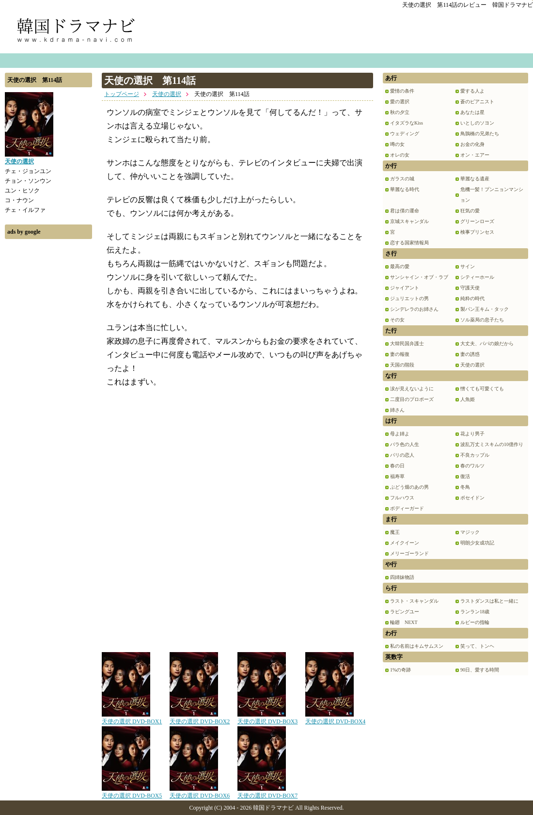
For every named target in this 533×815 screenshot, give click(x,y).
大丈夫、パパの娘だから (487, 343)
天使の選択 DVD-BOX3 (267, 718)
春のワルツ (472, 465)
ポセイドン (472, 497)
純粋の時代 (472, 298)
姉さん (397, 410)
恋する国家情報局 (409, 242)
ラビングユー (404, 611)
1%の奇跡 (400, 669)
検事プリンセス (477, 232)
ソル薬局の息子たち (482, 319)
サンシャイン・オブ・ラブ (419, 277)
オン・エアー (474, 155)
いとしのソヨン (477, 123)
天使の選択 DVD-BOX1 (132, 718)
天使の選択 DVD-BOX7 (267, 792)
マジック (470, 532)
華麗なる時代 (404, 189)
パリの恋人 (402, 455)
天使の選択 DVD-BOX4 (335, 718)
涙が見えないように (412, 388)
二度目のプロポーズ (412, 399)
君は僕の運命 (404, 210)
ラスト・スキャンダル (414, 601)
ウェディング (404, 133)
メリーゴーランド (409, 553)
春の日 (397, 465)
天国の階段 (402, 365)
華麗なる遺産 (474, 178)
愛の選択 (399, 101)
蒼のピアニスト (477, 101)
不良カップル (474, 455)
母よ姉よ (399, 433)
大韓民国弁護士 (407, 343)
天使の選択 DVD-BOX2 (200, 718)
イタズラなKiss (406, 123)
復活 (465, 476)
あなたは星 (472, 112)
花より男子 (472, 433)
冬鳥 (465, 487)
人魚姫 (467, 399)
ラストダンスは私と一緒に (489, 601)
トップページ (121, 94)
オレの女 (399, 155)
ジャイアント (404, 287)
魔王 (395, 532)
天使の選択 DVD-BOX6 (200, 792)
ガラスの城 (402, 178)
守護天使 (470, 287)
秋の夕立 (399, 112)
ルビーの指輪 (474, 622)
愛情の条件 (402, 91)
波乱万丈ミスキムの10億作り (491, 444)
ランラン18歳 (474, 611)
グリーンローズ (477, 221)
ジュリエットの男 (409, 298)
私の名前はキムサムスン (416, 646)
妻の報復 (399, 354)
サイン (467, 266)
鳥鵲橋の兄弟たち (479, 133)
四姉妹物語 (402, 577)
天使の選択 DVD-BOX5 (132, 792)
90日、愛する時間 (479, 669)
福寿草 (397, 476)
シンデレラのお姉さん (414, 309)
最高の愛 (399, 266)
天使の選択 (166, 94)
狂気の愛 (470, 210)
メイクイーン (404, 542)
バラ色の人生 (404, 444)
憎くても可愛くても (482, 388)
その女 (397, 319)
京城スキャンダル (409, 221)
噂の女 (397, 144)
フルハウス (402, 497)
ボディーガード (407, 508)
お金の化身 (472, 144)
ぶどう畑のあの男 (409, 487)
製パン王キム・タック (484, 309)
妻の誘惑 (470, 354)
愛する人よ (472, 91)
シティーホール (477, 277)
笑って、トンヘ (477, 646)
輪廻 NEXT (404, 622)
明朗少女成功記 (477, 542)
